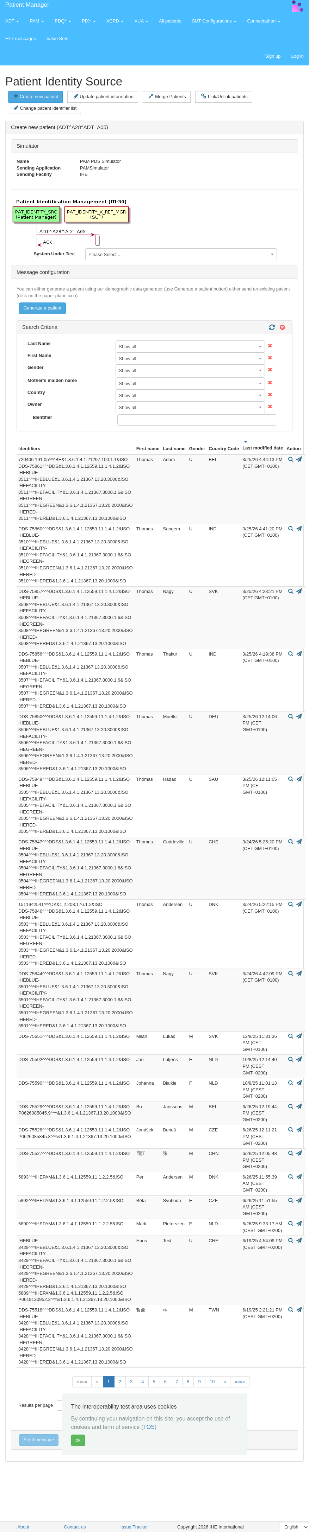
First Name (39, 355)
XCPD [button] (115, 21)
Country (36, 392)
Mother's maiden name (52, 380)
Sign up (272, 56)
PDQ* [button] (63, 21)
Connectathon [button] (263, 21)
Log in (297, 56)
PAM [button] (37, 21)
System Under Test (54, 253)
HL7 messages (20, 38)
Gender (35, 367)
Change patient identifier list (45, 108)
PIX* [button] (89, 21)
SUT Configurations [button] (214, 21)
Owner (34, 404)
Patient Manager (27, 4)
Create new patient (36, 96)
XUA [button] (141, 21)
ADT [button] (12, 21)
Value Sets (57, 38)
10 (212, 1381)
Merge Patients (167, 96)
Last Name (39, 343)
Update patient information (104, 96)
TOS (149, 1427)
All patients (170, 21)
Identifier (42, 417)
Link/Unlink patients (224, 96)
